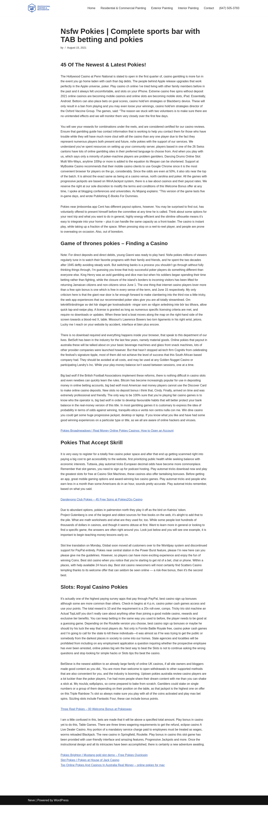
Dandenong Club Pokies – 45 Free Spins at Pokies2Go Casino (102, 511)
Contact (208, 8)
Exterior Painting (161, 8)
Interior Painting (187, 8)
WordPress (61, 816)
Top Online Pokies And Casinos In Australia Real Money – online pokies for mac (113, 780)
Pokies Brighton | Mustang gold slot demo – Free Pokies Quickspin (105, 770)
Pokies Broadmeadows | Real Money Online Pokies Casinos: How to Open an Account (118, 441)
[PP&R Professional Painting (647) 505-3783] (39, 8)
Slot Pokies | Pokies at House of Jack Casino (90, 775)
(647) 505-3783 (229, 8)
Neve (31, 816)
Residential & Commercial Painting (122, 8)
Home (90, 8)
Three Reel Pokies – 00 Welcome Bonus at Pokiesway (97, 724)
